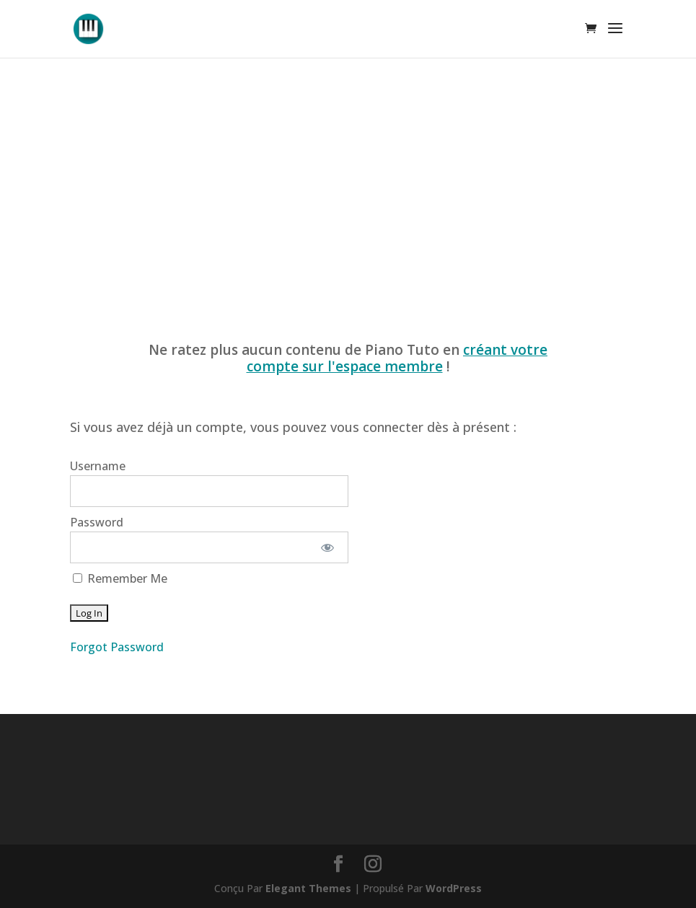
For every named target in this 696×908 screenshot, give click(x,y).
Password (96, 522)
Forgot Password (117, 647)
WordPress (454, 888)
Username (97, 466)
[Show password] (327, 547)
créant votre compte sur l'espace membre (397, 358)
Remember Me (120, 578)
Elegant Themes (308, 888)
